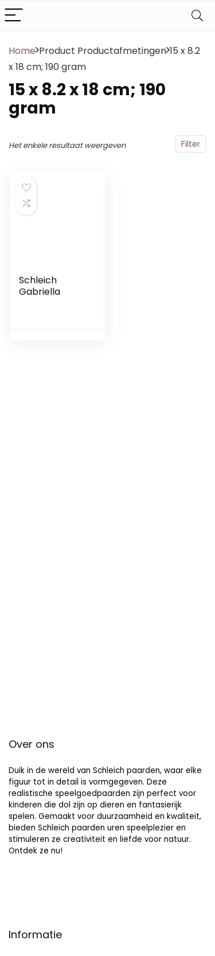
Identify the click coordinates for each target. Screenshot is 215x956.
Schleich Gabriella (39, 286)
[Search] (197, 16)
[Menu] (14, 16)
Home (22, 50)
